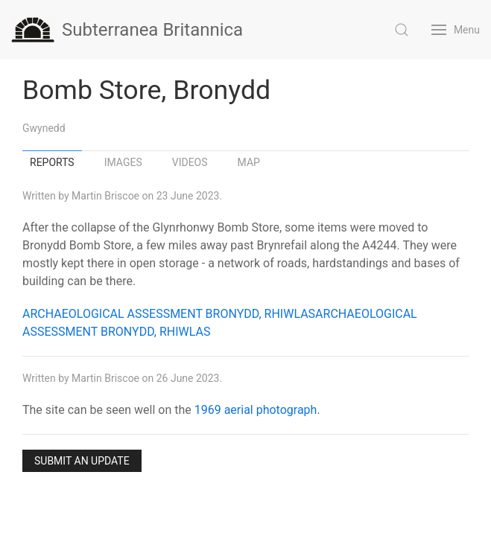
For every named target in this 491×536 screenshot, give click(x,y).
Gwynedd (44, 128)
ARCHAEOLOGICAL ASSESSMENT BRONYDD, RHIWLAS (168, 314)
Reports (52, 162)
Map (249, 162)
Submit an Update (82, 461)
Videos (190, 162)
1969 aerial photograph (255, 410)
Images (123, 162)
